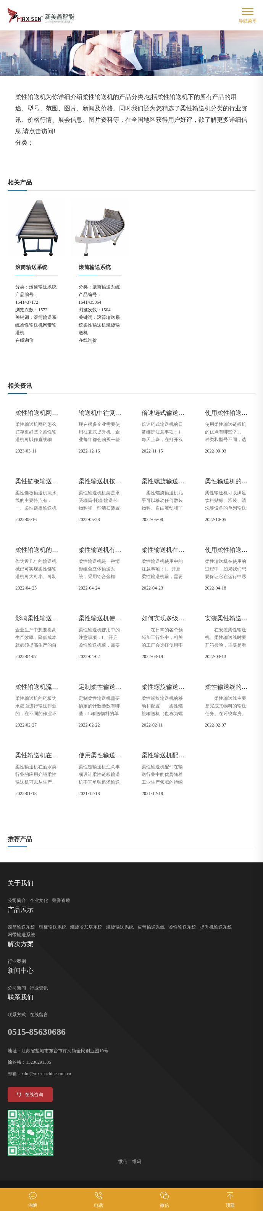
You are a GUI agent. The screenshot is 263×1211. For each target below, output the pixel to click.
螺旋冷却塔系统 (86, 927)
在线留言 (39, 1014)
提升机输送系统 (216, 927)
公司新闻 (17, 988)
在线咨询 (29, 1094)
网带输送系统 (21, 934)
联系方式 (17, 1014)
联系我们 (21, 997)
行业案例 (17, 961)
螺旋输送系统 (120, 927)
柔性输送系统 (182, 927)
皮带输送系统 (151, 927)
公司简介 (17, 900)
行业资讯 (39, 988)
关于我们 (21, 883)
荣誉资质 (61, 900)
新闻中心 (21, 970)
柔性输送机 (31, 325)
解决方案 (21, 944)
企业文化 (39, 900)
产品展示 (21, 909)
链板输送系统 (52, 927)
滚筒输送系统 (31, 267)
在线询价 (24, 340)
